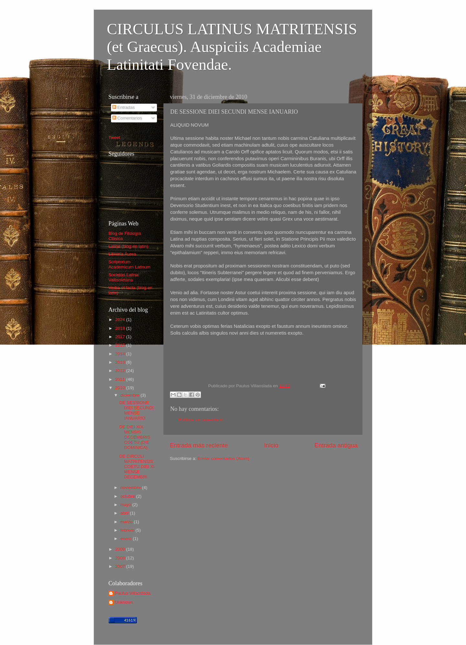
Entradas (123, 107)
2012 (120, 370)
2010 (120, 387)
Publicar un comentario (200, 419)
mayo (126, 504)
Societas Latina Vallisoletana (123, 277)
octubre (128, 496)
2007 (120, 566)
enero (126, 538)
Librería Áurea (122, 254)
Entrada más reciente (199, 445)
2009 (120, 549)
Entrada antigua (336, 445)
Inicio (271, 445)
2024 (120, 319)
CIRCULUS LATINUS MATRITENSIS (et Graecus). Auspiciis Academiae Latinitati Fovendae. (232, 46)
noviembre (131, 487)
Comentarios (127, 118)
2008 (120, 558)
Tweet (114, 137)
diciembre (130, 395)
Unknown (124, 602)
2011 (120, 379)
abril (125, 513)
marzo (127, 521)
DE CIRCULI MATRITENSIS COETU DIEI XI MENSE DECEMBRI (137, 467)
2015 (120, 345)
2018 (120, 328)
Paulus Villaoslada (132, 593)
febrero (128, 530)
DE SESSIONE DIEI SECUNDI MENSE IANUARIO (136, 410)
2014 (120, 353)
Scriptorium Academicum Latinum (129, 264)
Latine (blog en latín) (128, 246)
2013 (120, 362)
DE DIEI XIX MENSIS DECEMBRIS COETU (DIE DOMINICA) (134, 437)
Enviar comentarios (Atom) (224, 458)
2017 (120, 336)
